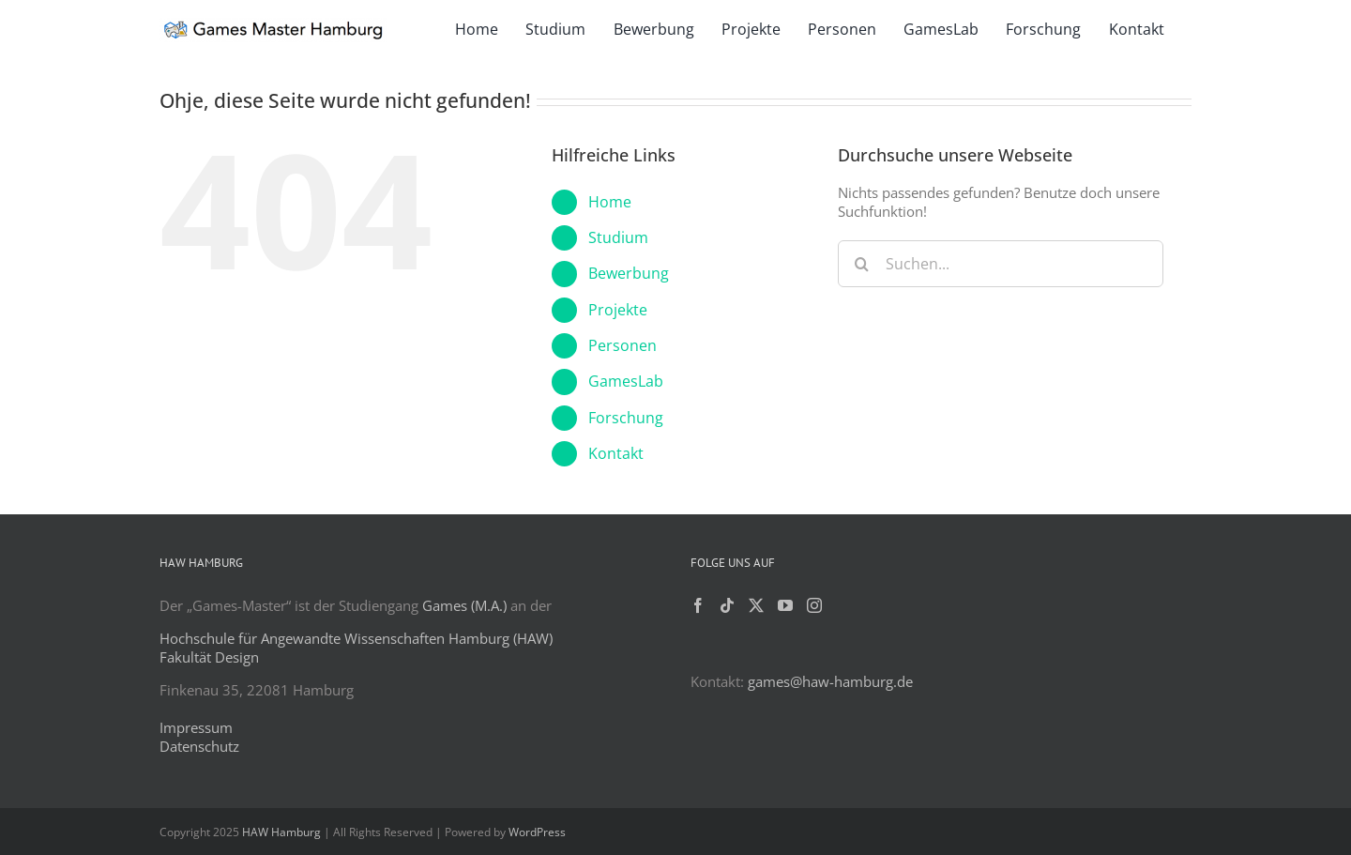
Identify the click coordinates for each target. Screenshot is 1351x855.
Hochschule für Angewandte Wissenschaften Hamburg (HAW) (356, 638)
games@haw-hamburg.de (830, 681)
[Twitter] (756, 605)
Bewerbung (628, 273)
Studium (618, 237)
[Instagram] (814, 605)
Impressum (196, 727)
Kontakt (616, 453)
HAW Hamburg (281, 832)
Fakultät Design (209, 657)
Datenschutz (199, 746)
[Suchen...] (1000, 263)
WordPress (537, 832)
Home (609, 201)
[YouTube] (785, 605)
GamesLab (625, 381)
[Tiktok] (727, 605)
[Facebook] (698, 605)
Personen (622, 345)
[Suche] (861, 263)
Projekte (617, 309)
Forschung (625, 417)
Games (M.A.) (464, 605)
